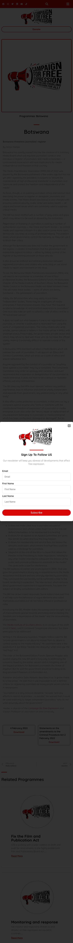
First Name (8, 483)
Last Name (8, 496)
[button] (69, 426)
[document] (36, 471)
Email (5, 471)
